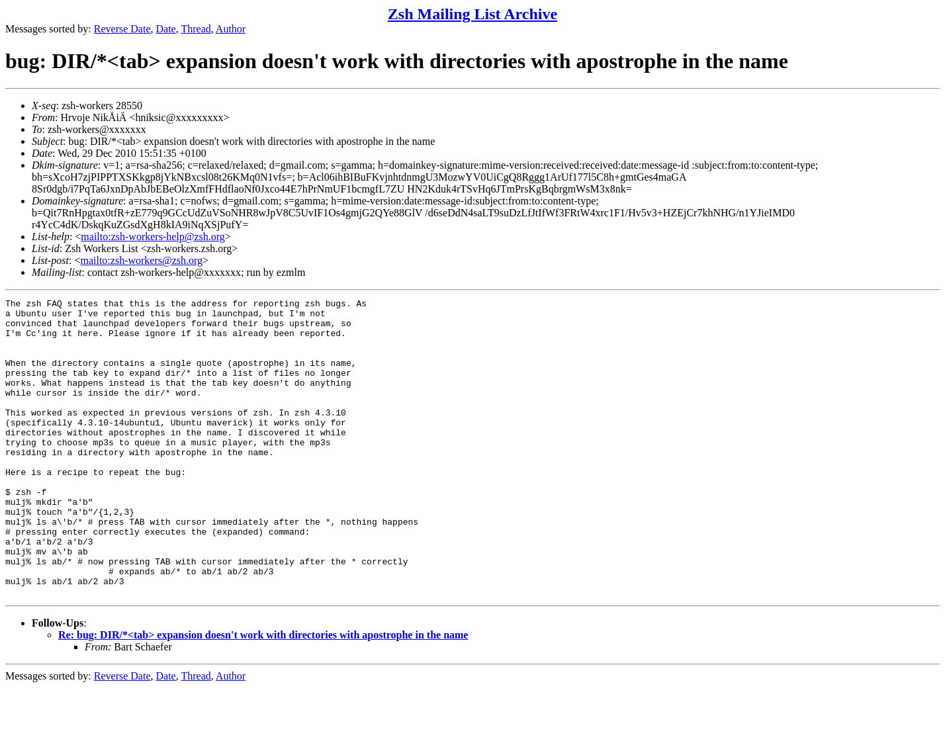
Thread (195, 28)
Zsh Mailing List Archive (472, 13)
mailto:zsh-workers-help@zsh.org (153, 236)
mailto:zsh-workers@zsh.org (141, 260)
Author (231, 28)
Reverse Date (122, 28)
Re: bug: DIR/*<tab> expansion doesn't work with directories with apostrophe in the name (263, 694)
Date (166, 28)
